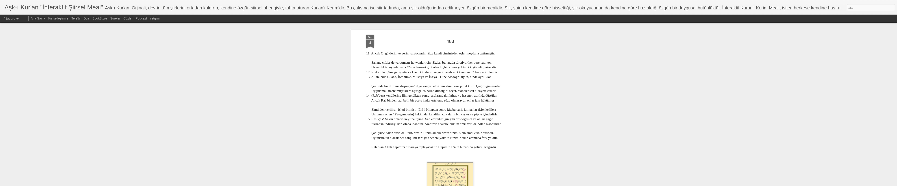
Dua (86, 18)
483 (450, 41)
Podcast (141, 18)
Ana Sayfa (38, 18)
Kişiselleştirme (58, 18)
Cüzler (127, 18)
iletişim (155, 18)
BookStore (99, 18)
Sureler (115, 18)
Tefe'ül (76, 18)
